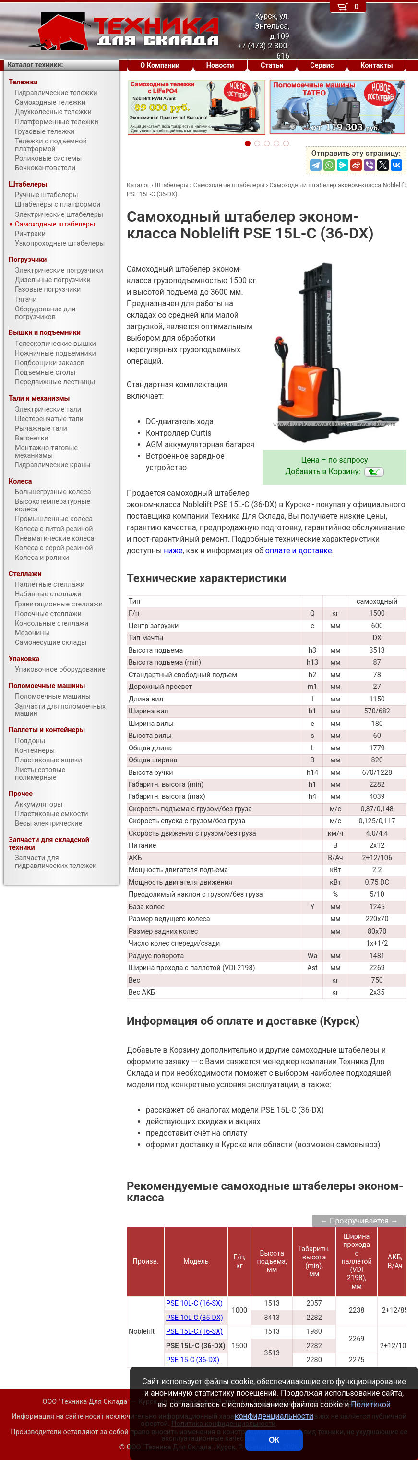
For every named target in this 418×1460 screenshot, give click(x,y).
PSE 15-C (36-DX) (192, 1360)
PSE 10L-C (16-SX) (194, 1303)
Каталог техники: (35, 65)
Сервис (322, 65)
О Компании (159, 65)
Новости (220, 65)
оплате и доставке (298, 550)
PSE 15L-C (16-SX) (194, 1332)
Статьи (272, 65)
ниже (173, 550)
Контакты (376, 65)
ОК (274, 1440)
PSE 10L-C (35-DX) (194, 1318)
